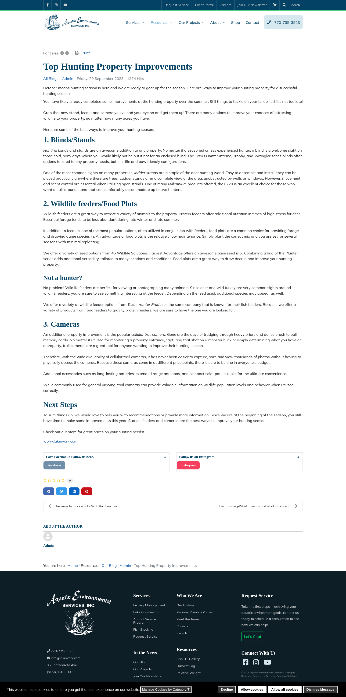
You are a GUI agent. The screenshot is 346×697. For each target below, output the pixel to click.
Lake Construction (146, 612)
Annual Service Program (144, 621)
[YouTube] (267, 662)
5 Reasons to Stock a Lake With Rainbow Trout (84, 506)
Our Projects (142, 669)
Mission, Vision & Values (195, 612)
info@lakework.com (63, 658)
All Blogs (50, 78)
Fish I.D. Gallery (188, 659)
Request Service (145, 636)
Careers (182, 626)
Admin (67, 78)
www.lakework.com (60, 441)
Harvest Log (186, 666)
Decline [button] (227, 689)
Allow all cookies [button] (284, 689)
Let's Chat (252, 636)
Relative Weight (189, 673)
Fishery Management (149, 605)
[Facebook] (246, 662)
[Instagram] (256, 662)
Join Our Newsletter (148, 676)
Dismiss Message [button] (320, 689)
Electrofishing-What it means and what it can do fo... (258, 506)
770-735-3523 (60, 651)
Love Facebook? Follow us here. (70, 457)
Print (86, 52)
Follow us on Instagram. (197, 457)
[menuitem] (47, 5)
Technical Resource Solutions (281, 676)
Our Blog (140, 662)
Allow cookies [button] (252, 689)
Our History (185, 605)
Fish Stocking (143, 629)
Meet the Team (188, 619)
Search (182, 633)
